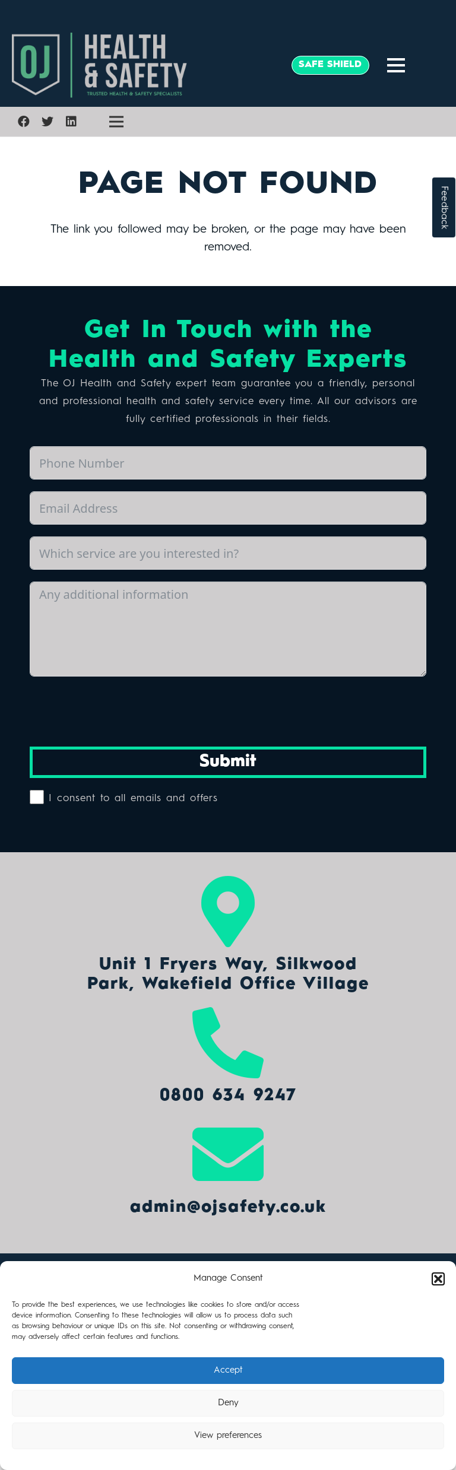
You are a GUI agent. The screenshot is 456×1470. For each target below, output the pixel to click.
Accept (228, 1370)
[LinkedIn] (71, 122)
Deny (228, 1403)
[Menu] (396, 65)
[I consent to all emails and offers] (37, 797)
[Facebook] (24, 122)
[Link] (144, 65)
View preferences (228, 1435)
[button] (438, 1279)
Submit (228, 762)
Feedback (444, 207)
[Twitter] (47, 122)
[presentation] (120, 711)
